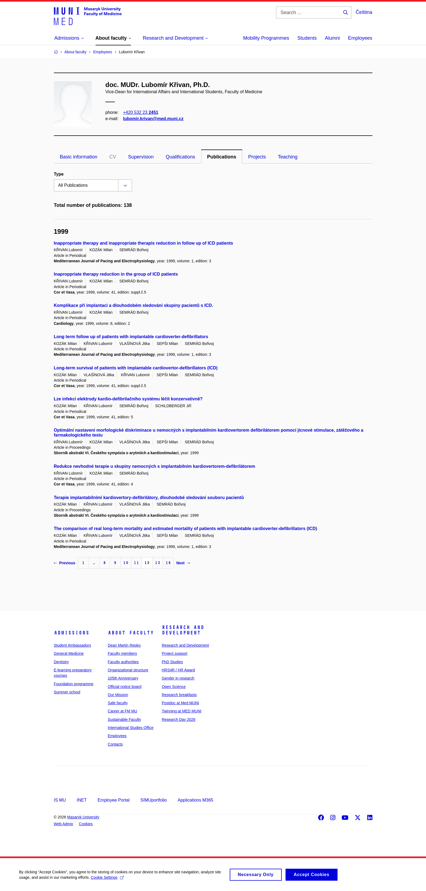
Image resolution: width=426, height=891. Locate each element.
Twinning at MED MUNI (181, 711)
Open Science (174, 686)
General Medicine (69, 653)
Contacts (115, 744)
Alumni (332, 38)
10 (125, 562)
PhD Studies (172, 662)
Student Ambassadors (72, 645)
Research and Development (183, 630)
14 (168, 562)
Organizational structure (128, 670)
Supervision (141, 157)
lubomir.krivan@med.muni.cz (153, 118)
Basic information (78, 157)
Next (183, 563)
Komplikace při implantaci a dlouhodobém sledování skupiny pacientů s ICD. (133, 305)
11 (136, 562)
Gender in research (178, 678)
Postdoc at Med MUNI (180, 703)
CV (112, 157)
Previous (64, 563)
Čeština (363, 12)
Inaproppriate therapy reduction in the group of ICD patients (116, 274)
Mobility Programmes (266, 38)
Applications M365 (195, 800)
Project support (174, 653)
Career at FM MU (122, 711)
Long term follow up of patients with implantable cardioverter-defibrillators (131, 336)
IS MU (60, 800)
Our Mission (118, 695)
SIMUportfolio (153, 800)
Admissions (71, 633)
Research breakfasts (179, 695)
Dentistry (61, 662)
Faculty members (122, 653)
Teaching (288, 157)
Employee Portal (113, 800)
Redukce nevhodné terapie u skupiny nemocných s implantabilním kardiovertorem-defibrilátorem (154, 466)
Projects (257, 157)
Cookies (86, 824)
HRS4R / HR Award (178, 670)
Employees (360, 38)
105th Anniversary (123, 678)
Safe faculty (118, 703)
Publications (221, 157)
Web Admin (63, 824)
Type (59, 174)
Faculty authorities (123, 662)
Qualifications (180, 157)
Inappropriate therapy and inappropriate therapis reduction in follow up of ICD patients (143, 243)
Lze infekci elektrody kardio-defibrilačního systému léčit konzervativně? (128, 399)
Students (307, 38)
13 (157, 562)
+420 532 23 (140, 112)
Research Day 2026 (178, 719)
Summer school (67, 692)
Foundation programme (74, 684)
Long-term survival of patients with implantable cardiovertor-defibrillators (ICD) (136, 368)
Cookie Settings (107, 879)
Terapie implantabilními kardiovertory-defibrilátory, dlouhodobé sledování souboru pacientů (149, 497)
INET (82, 800)
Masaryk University (83, 817)
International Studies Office (131, 727)
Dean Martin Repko (124, 645)
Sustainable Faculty (124, 719)
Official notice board (124, 686)
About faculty (131, 633)
